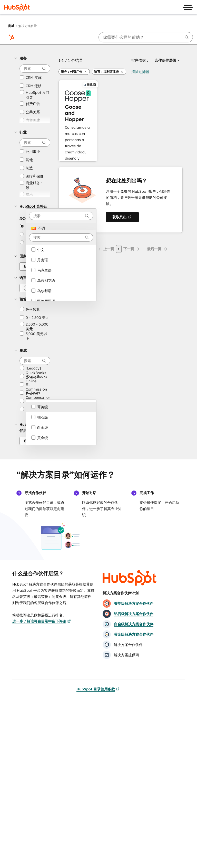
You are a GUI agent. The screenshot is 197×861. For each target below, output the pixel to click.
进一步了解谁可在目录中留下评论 (41, 621)
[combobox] (61, 216)
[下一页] (132, 249)
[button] (32, 58)
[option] (61, 228)
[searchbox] (145, 37)
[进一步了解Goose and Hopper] (77, 121)
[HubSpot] (17, 7)
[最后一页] (157, 249)
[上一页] (105, 249)
